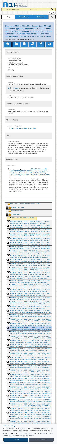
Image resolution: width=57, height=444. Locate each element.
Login (51, 13)
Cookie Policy (13, 433)
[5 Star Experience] (39, 9)
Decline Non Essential (41, 440)
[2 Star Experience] (32, 9)
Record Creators (24, 17)
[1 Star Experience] (30, 9)
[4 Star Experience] (37, 9)
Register (15, 88)
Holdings (8, 17)
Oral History (40, 17)
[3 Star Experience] (35, 9)
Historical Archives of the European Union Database (20, 4)
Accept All (16, 440)
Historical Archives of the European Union (22, 128)
